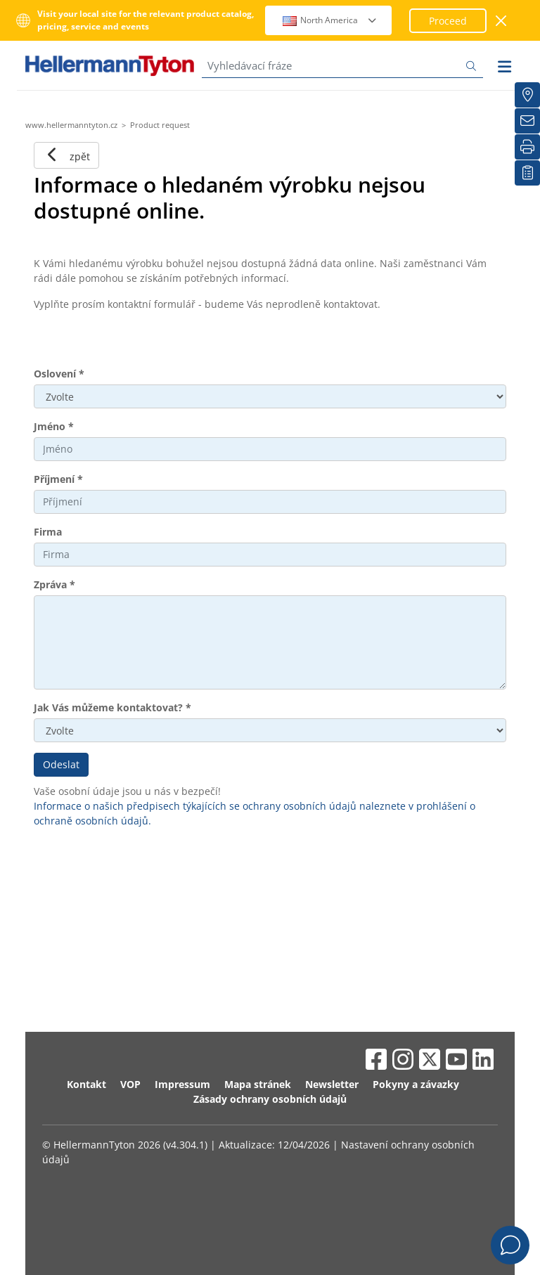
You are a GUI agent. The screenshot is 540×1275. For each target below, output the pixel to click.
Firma (48, 531)
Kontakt (86, 1084)
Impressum (182, 1084)
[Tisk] (527, 147)
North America (330, 20)
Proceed (448, 20)
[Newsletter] (527, 121)
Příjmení (58, 479)
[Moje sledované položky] (527, 173)
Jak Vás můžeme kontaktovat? (112, 707)
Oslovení (59, 373)
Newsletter (332, 1084)
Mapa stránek (257, 1084)
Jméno (54, 426)
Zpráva (54, 584)
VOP (130, 1084)
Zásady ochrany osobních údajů (270, 1099)
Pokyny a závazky (416, 1084)
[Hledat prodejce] (527, 95)
